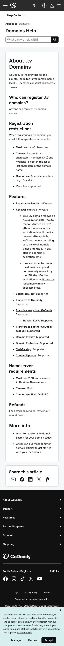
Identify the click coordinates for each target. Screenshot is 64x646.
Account (8, 535)
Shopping (8, 544)
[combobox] (28, 39)
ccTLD (13, 82)
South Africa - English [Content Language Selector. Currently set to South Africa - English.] (18, 571)
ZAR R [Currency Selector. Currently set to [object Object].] (55, 571)
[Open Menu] (4, 5)
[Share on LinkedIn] (30, 479)
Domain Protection (27, 343)
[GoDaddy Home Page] (17, 556)
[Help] (44, 5)
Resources (9, 517)
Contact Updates (26, 355)
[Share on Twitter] (39, 479)
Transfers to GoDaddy (29, 300)
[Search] (55, 39)
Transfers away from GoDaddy (34, 310)
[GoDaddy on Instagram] (14, 580)
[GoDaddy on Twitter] (31, 580)
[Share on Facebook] (22, 479)
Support (7, 508)
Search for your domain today (33, 437)
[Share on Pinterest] (47, 479)
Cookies (47, 592)
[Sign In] (52, 5)
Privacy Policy (30, 592)
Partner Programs (13, 526)
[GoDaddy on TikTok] (22, 580)
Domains (24, 23)
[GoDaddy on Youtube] (39, 580)
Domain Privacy (25, 336)
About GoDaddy (12, 499)
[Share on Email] (13, 479)
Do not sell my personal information (32, 599)
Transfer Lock (31, 320)
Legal (16, 592)
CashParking (23, 349)
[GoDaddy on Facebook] (5, 580)
